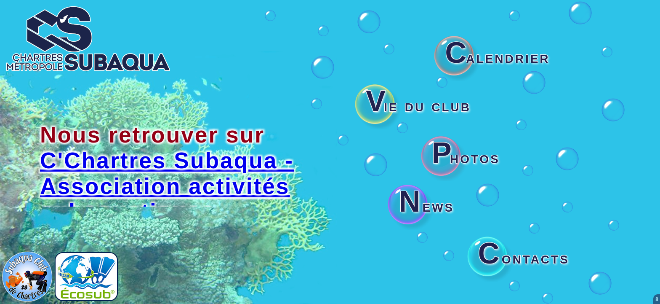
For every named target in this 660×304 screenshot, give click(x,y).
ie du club (418, 105)
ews (426, 205)
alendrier (497, 57)
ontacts (524, 257)
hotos (466, 157)
